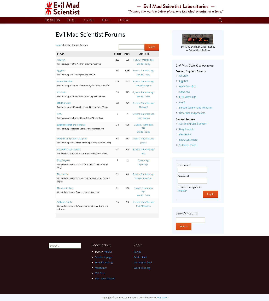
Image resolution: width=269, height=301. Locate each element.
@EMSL (108, 251)
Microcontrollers (65, 188)
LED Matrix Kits (64, 103)
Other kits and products (192, 113)
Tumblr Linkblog (104, 262)
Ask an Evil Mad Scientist (68, 149)
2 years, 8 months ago (143, 174)
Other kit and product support (72, 138)
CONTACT (124, 20)
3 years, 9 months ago (143, 103)
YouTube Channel (104, 278)
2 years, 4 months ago (143, 138)
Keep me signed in (191, 187)
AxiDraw (61, 59)
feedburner (101, 267)
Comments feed (143, 262)
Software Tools (64, 202)
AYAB (59, 113)
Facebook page (103, 257)
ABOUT (106, 20)
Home (59, 45)
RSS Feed (100, 273)
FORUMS (88, 20)
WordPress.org (142, 267)
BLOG (71, 20)
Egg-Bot (61, 70)
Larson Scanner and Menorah (71, 124)
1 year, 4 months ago (143, 59)
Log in (137, 251)
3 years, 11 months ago (143, 190)
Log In (210, 194)
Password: (183, 176)
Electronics (62, 174)
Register (182, 190)
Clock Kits (61, 92)
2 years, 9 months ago (143, 92)
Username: (184, 165)
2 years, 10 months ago (143, 126)
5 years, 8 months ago (143, 113)
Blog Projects (63, 160)
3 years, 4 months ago (143, 70)
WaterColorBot (64, 81)
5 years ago (143, 160)
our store (162, 297)
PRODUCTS (52, 20)
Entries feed (140, 257)
